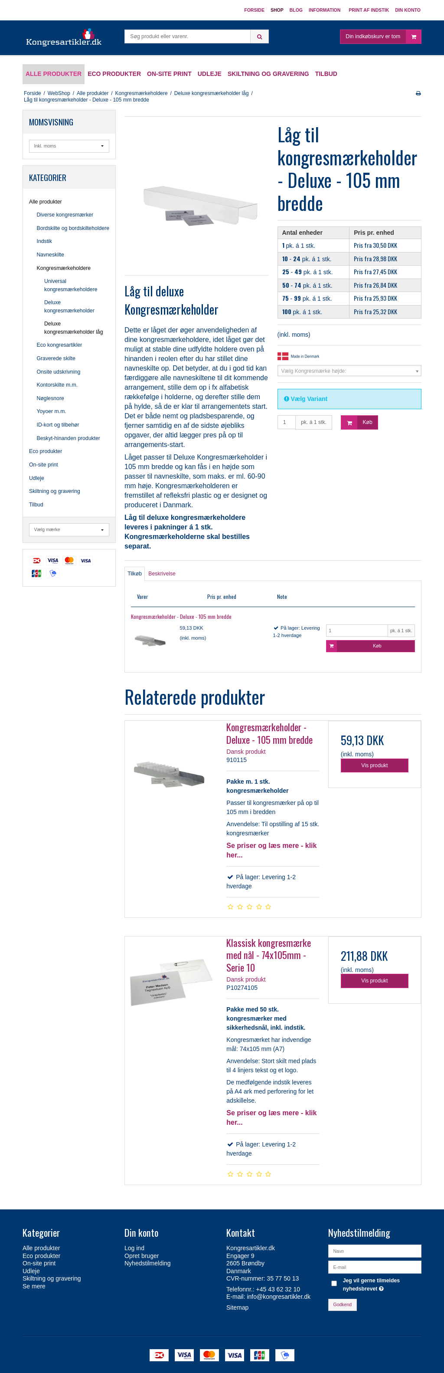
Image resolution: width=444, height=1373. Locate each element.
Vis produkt (374, 765)
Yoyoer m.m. (51, 411)
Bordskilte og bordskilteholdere (73, 228)
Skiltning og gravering (54, 491)
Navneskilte (50, 255)
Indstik (44, 241)
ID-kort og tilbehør (58, 425)
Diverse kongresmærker (65, 215)
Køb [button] (356, 422)
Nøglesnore (50, 398)
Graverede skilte (56, 358)
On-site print (43, 465)
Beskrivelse (162, 574)
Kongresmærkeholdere (64, 268)
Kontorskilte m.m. (57, 385)
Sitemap (237, 1307)
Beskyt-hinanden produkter (68, 438)
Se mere (34, 1286)
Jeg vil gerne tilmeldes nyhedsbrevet (381, 1284)
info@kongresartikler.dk (278, 1296)
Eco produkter (45, 451)
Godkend (342, 1304)
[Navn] (374, 1250)
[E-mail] (374, 1266)
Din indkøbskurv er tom (383, 36)
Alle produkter (45, 202)
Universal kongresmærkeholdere (71, 285)
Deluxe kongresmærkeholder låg (73, 328)
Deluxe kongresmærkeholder (69, 306)
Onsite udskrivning (59, 372)
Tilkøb (134, 574)
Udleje (36, 478)
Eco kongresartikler (59, 345)
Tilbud (36, 505)
